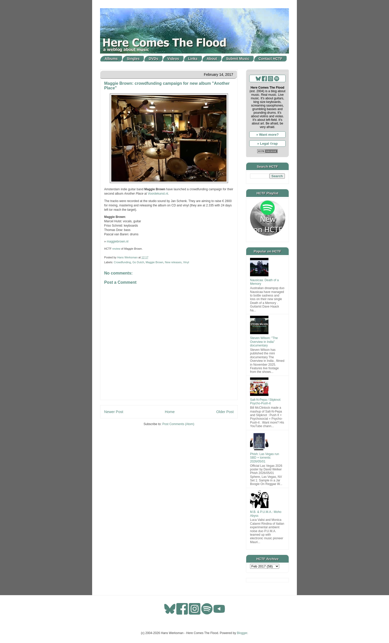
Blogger (242, 633)
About (212, 59)
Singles (133, 59)
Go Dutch (138, 262)
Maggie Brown (154, 262)
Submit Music (238, 59)
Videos (173, 59)
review (116, 248)
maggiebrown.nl (117, 241)
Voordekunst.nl (158, 193)
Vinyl (186, 262)
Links (193, 59)
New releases (173, 262)
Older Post (225, 412)
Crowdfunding (122, 262)
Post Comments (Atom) (178, 424)
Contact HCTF (270, 59)
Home (170, 412)
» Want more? (267, 134)
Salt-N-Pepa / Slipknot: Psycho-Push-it (265, 401)
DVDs (153, 59)
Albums (111, 59)
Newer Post (113, 412)
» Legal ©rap (267, 143)
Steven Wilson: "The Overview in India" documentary (264, 341)
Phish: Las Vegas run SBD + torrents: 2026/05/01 (264, 457)
